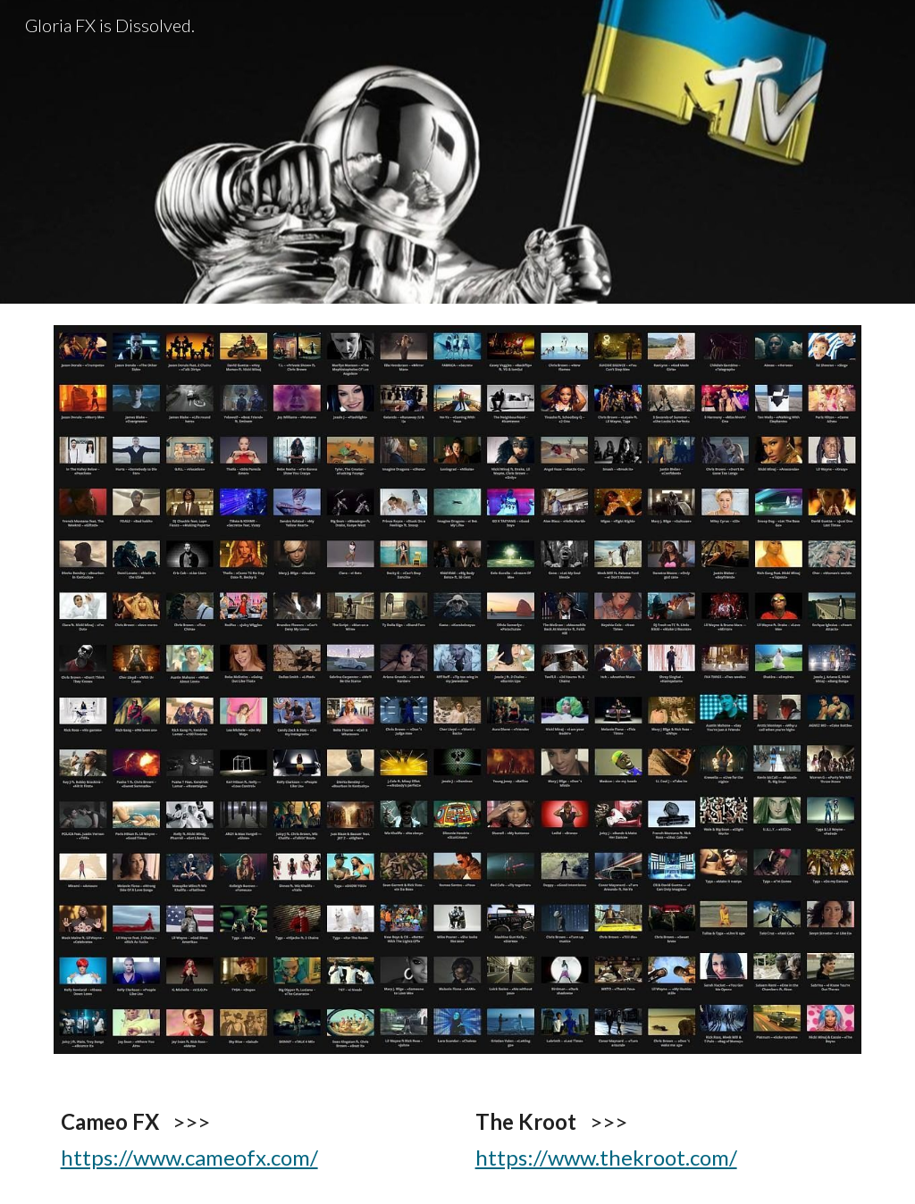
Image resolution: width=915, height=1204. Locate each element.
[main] (251, 1140)
